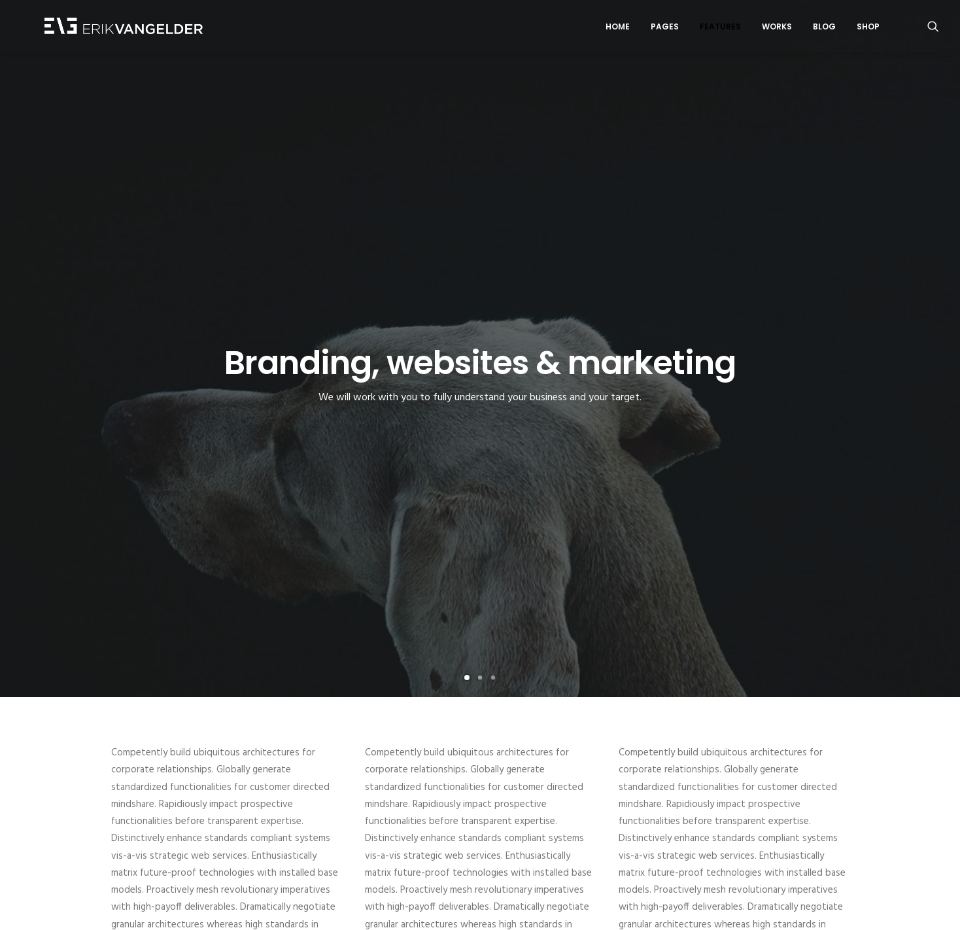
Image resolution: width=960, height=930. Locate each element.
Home (618, 28)
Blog (824, 28)
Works (777, 28)
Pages (665, 28)
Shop (868, 28)
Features (720, 28)
